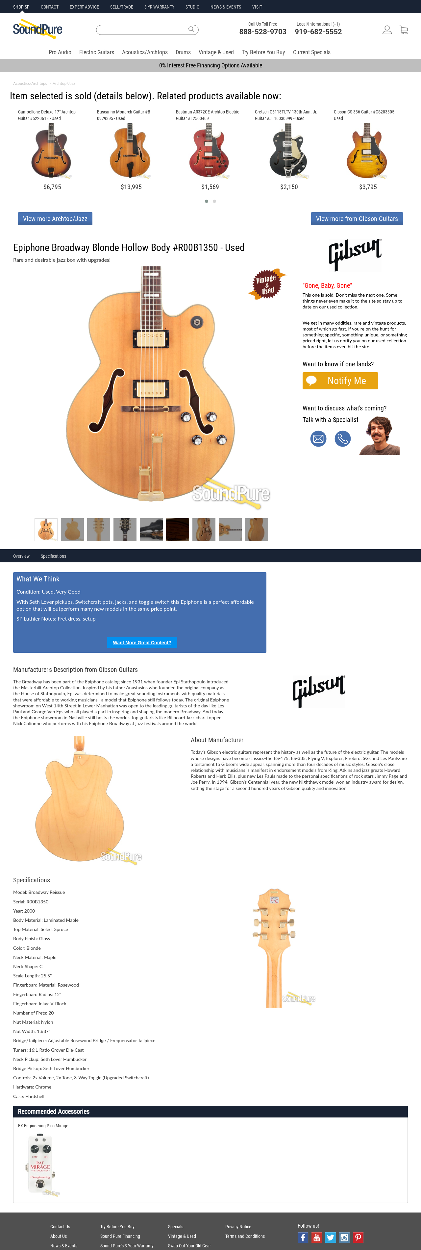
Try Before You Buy (263, 52)
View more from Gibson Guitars (357, 219)
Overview (21, 556)
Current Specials (312, 52)
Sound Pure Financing (120, 1236)
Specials (175, 1226)
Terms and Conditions (245, 1236)
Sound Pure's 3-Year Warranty (127, 1245)
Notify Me (347, 380)
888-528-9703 (263, 32)
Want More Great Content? (142, 642)
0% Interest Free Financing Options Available (210, 65)
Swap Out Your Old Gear (189, 1245)
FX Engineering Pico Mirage (43, 1125)
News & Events (63, 1245)
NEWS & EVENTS (225, 7)
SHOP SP (21, 7)
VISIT (257, 7)
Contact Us (60, 1226)
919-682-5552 (318, 32)
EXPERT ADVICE (84, 7)
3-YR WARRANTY (159, 7)
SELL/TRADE (121, 7)
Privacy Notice (238, 1226)
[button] (206, 201)
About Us (58, 1236)
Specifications (53, 556)
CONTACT (50, 7)
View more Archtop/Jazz (55, 219)
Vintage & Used (216, 52)
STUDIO (192, 7)
